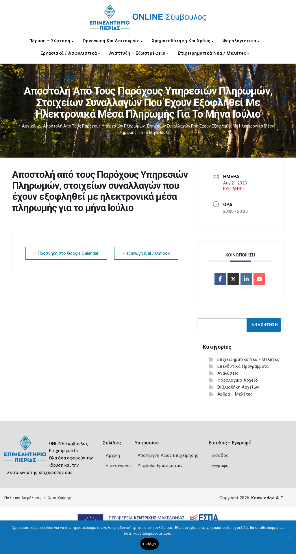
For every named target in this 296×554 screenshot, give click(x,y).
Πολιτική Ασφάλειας (22, 498)
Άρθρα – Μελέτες (235, 394)
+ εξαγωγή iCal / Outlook (146, 253)
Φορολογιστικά (241, 40)
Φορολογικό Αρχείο (237, 380)
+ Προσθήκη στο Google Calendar (66, 253)
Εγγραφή (220, 465)
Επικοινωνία (118, 465)
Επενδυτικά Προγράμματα (243, 366)
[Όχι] (289, 540)
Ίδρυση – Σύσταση (52, 40)
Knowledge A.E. (267, 498)
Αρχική (29, 126)
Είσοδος (220, 455)
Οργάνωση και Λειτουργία (113, 40)
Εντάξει (149, 544)
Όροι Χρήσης (59, 498)
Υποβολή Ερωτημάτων (160, 465)
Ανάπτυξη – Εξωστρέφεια (139, 53)
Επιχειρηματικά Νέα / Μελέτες (213, 53)
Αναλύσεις (228, 373)
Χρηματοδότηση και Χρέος (182, 40)
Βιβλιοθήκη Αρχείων (238, 387)
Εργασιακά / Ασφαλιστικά (70, 53)
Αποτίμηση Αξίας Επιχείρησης (168, 455)
